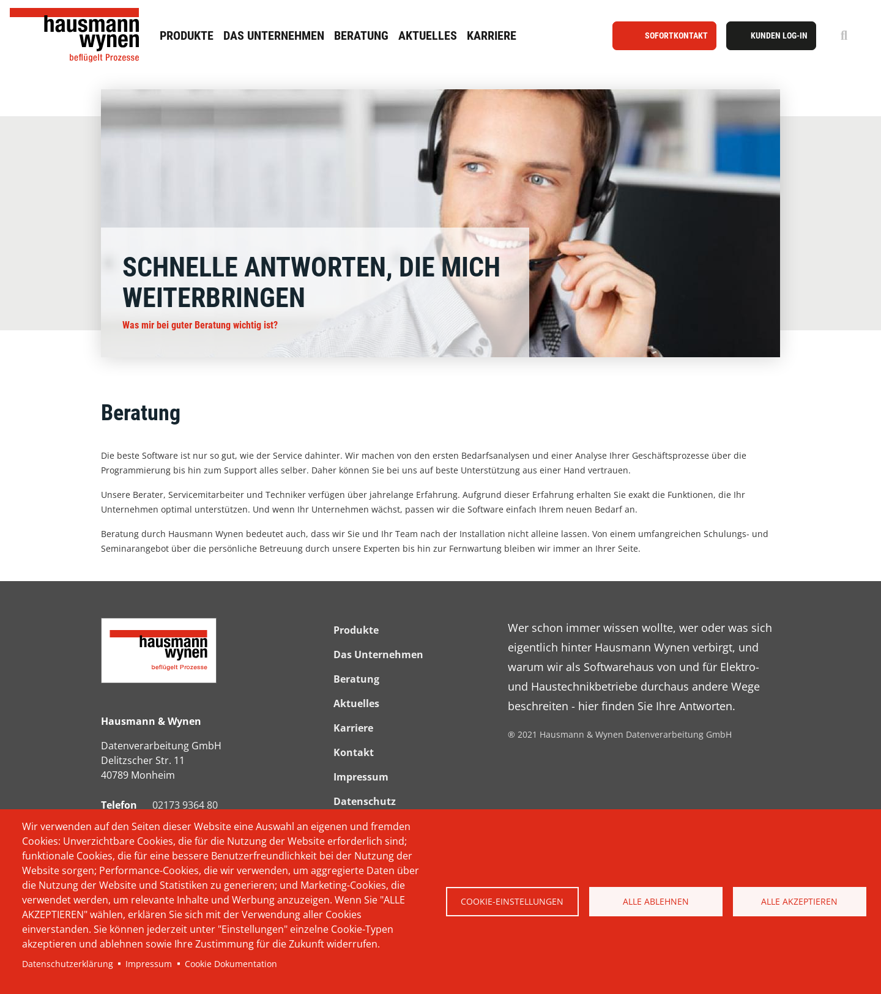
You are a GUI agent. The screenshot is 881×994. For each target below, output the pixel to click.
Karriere (491, 35)
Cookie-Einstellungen (512, 901)
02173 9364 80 (185, 805)
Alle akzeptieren (799, 901)
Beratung (361, 35)
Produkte (187, 35)
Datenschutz (364, 801)
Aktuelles (427, 35)
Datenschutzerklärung (67, 964)
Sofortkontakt (676, 35)
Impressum (148, 964)
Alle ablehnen (656, 901)
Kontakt (353, 752)
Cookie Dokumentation (231, 964)
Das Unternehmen (273, 35)
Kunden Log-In (779, 35)
